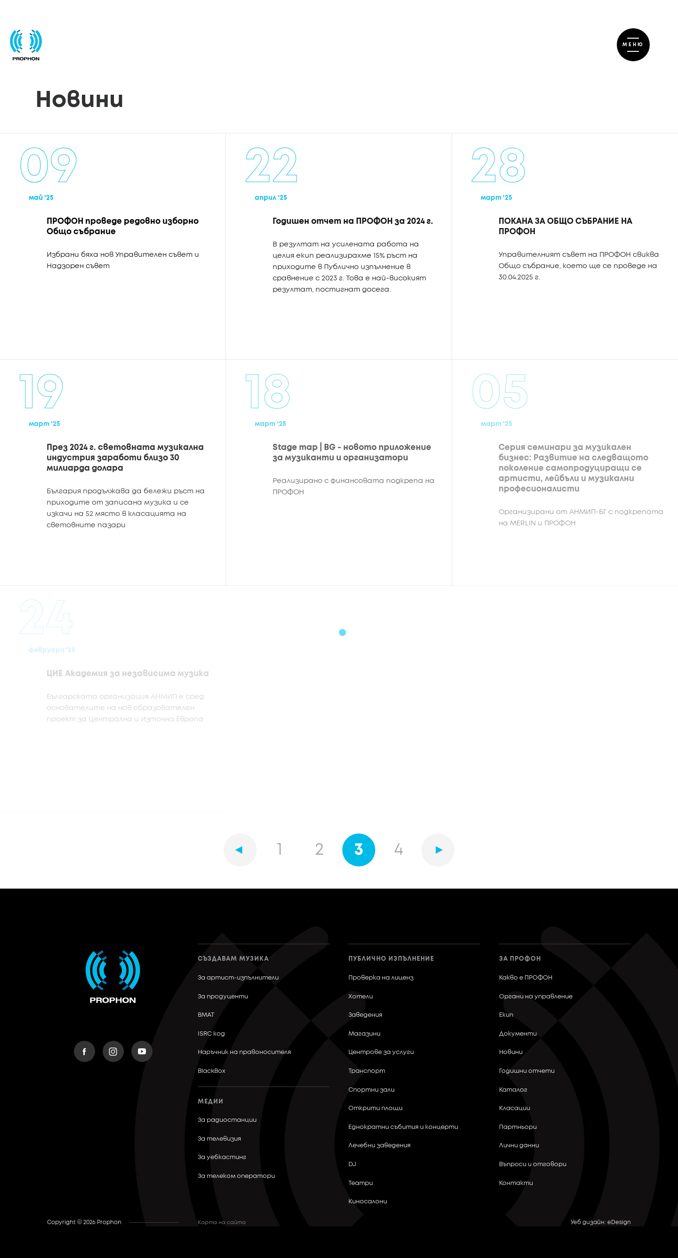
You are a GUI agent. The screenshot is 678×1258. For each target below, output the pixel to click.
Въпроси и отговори (532, 1164)
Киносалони (367, 1202)
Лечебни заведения (379, 1146)
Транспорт (366, 1071)
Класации (514, 1108)
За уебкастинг (222, 1157)
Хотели (360, 997)
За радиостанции (227, 1120)
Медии (211, 1102)
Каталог (513, 1090)
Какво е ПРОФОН (525, 978)
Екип (506, 1015)
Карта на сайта (222, 1222)
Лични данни (519, 1146)
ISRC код (211, 1034)
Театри (360, 1183)
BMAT (206, 1015)
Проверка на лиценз (380, 978)
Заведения (365, 1015)
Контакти (516, 1183)
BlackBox (212, 1071)
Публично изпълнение (391, 959)
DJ (352, 1164)
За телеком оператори (236, 1176)
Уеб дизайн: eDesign (601, 1222)
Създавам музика (233, 959)
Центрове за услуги (381, 1052)
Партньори (518, 1127)
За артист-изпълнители (238, 978)
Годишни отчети (527, 1071)
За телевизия (219, 1139)
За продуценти (223, 997)
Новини (511, 1052)
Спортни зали (371, 1090)
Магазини (364, 1034)
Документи (518, 1034)
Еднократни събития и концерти (403, 1127)
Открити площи (375, 1108)
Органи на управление (536, 997)
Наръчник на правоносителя (244, 1052)
